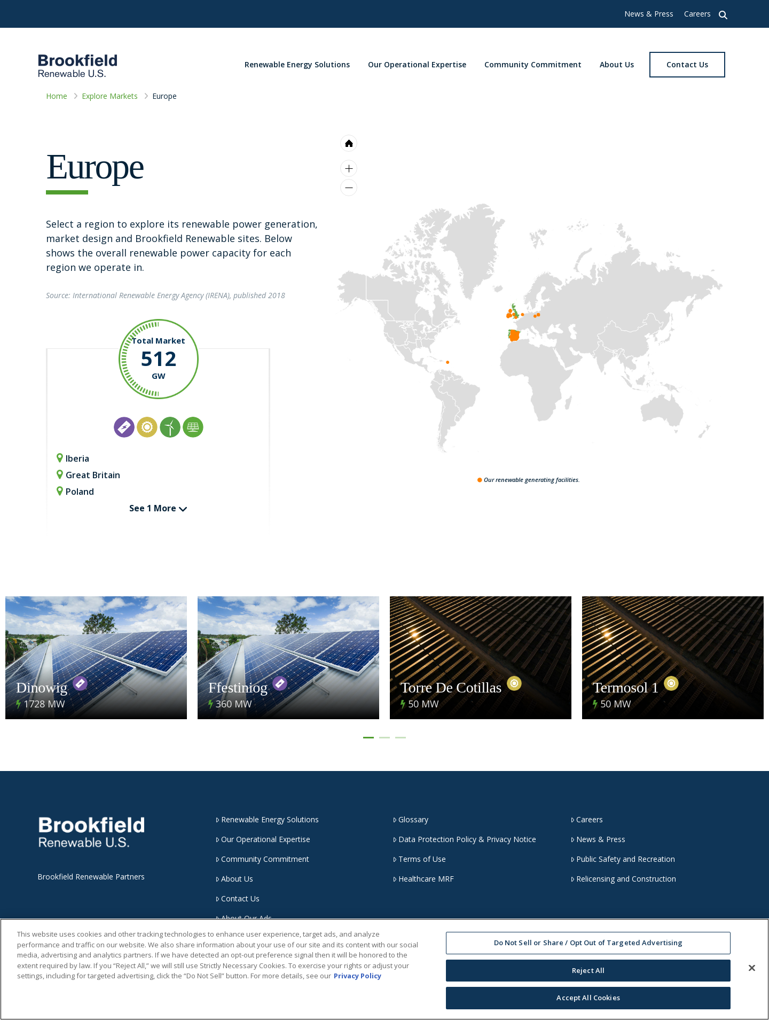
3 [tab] (400, 738)
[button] (723, 14)
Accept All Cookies (587, 997)
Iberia (73, 458)
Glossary (410, 819)
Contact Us (237, 898)
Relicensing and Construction (623, 879)
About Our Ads (243, 918)
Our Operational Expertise (262, 839)
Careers (697, 14)
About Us (234, 879)
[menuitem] (514, 308)
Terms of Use (419, 859)
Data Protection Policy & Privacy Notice (464, 839)
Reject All (588, 970)
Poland (75, 491)
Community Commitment (262, 859)
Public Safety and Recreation (622, 859)
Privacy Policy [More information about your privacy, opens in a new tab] (357, 975)
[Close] (752, 968)
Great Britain (88, 474)
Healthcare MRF (423, 879)
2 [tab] (384, 738)
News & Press (648, 14)
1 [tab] (368, 738)
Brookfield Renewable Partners (91, 876)
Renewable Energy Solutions (267, 819)
